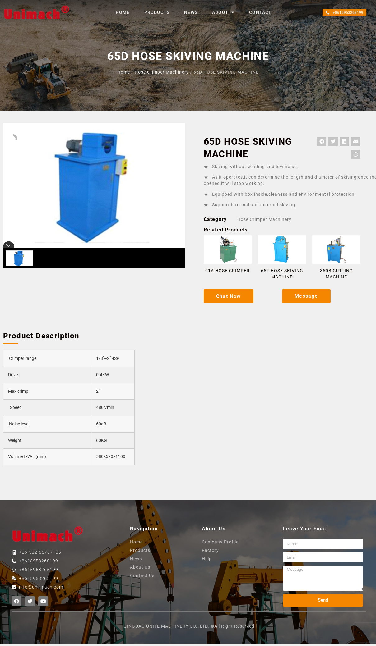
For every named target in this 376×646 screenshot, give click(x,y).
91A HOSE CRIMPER (227, 270)
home (123, 9)
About (223, 9)
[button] (344, 9)
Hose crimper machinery (162, 72)
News (190, 9)
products (157, 9)
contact (260, 9)
